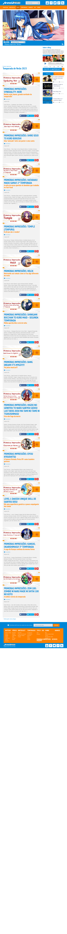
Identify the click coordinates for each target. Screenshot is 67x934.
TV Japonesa (29, 632)
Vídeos (14, 630)
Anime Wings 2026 (57, 91)
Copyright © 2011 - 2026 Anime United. (9, 645)
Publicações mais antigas (10, 619)
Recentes (14, 632)
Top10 (39, 630)
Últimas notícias (8, 632)
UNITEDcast (12, 7)
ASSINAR (56, 625)
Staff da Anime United (49, 634)
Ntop (13, 636)
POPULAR (48, 73)
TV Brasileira (29, 634)
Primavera (29, 635)
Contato (19, 636)
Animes (6, 634)
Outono (28, 638)
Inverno (28, 639)
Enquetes (38, 634)
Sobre (38, 7)
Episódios (20, 632)
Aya (35, 7)
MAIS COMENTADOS (58, 73)
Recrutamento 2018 (49, 636)
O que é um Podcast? (22, 634)
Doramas (7, 640)
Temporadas (24, 7)
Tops (38, 632)
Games (6, 636)
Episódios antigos (21, 635)
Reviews (19, 44)
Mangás (31, 7)
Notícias (5, 7)
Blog (18, 7)
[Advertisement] (21, 56)
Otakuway (14, 635)
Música (6, 639)
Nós (46, 632)
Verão (28, 636)
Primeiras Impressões (10, 44)
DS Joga (13, 638)
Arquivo (39, 640)
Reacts (13, 639)
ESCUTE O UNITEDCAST (52, 69)
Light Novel (7, 638)
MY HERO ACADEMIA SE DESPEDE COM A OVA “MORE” (58, 78)
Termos (46, 635)
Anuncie (57, 630)
